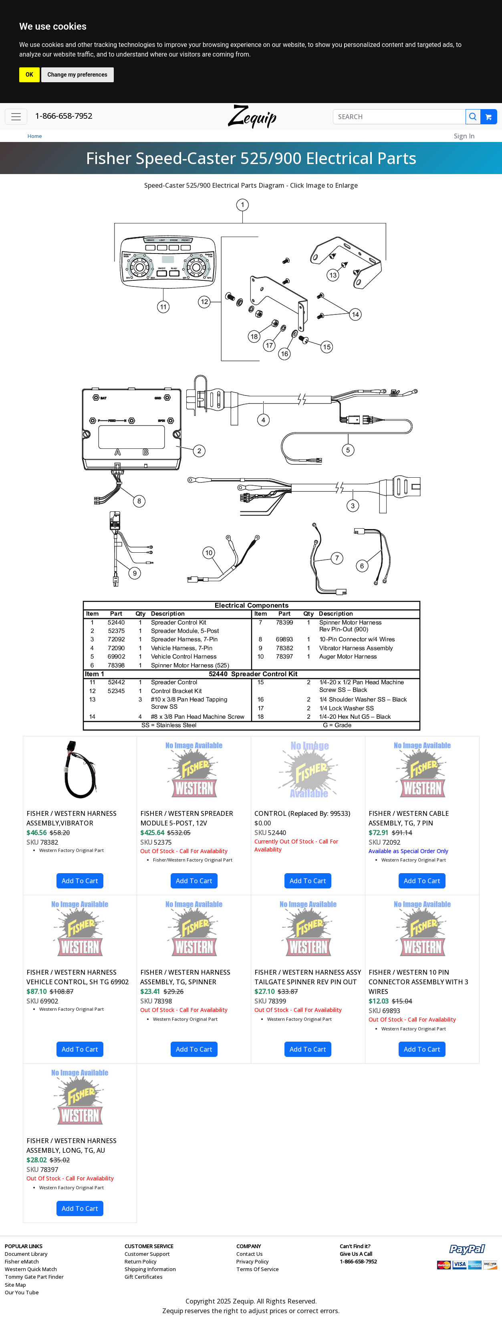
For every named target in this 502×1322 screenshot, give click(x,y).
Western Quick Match (31, 1269)
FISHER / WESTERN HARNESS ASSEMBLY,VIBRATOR (71, 818)
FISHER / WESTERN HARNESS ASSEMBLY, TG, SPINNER (185, 977)
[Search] (473, 116)
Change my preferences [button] (77, 74)
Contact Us (249, 1253)
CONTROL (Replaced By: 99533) (302, 813)
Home (35, 136)
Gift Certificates (144, 1276)
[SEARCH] (399, 116)
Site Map (15, 1284)
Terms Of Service (257, 1269)
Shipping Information (150, 1269)
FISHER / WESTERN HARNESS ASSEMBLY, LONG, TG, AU (71, 1145)
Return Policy (141, 1261)
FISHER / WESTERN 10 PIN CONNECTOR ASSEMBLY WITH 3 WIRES (418, 982)
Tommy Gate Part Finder (34, 1276)
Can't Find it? (355, 1246)
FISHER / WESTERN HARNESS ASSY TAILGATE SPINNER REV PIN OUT (307, 977)
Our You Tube (22, 1292)
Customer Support (147, 1253)
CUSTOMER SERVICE (149, 1246)
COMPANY (248, 1246)
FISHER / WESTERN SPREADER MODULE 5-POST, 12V (186, 818)
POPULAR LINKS (23, 1246)
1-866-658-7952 (63, 115)
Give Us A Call (356, 1253)
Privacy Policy (252, 1261)
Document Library (26, 1253)
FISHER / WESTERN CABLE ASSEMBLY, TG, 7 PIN (409, 818)
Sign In (464, 136)
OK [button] (29, 74)
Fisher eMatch (22, 1261)
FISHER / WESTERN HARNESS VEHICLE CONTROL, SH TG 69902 (77, 977)
